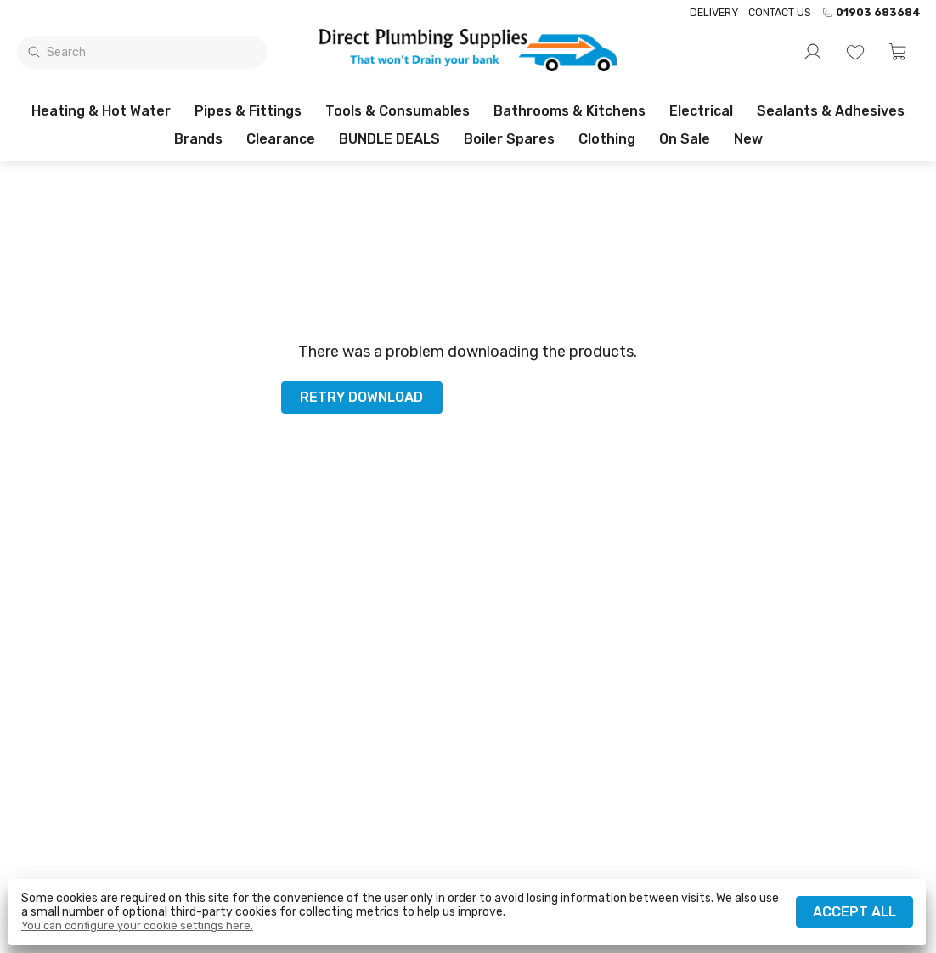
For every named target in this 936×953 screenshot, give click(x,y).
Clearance (280, 139)
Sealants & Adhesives (831, 111)
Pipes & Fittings (248, 111)
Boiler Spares (509, 139)
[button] (898, 52)
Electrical (701, 111)
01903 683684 (871, 13)
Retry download (361, 397)
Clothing (606, 139)
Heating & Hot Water (101, 111)
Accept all (854, 912)
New (748, 139)
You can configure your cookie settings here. (137, 926)
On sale (684, 139)
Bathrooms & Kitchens (569, 111)
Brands (198, 139)
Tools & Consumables (397, 111)
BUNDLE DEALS (389, 139)
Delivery (714, 12)
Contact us (779, 12)
